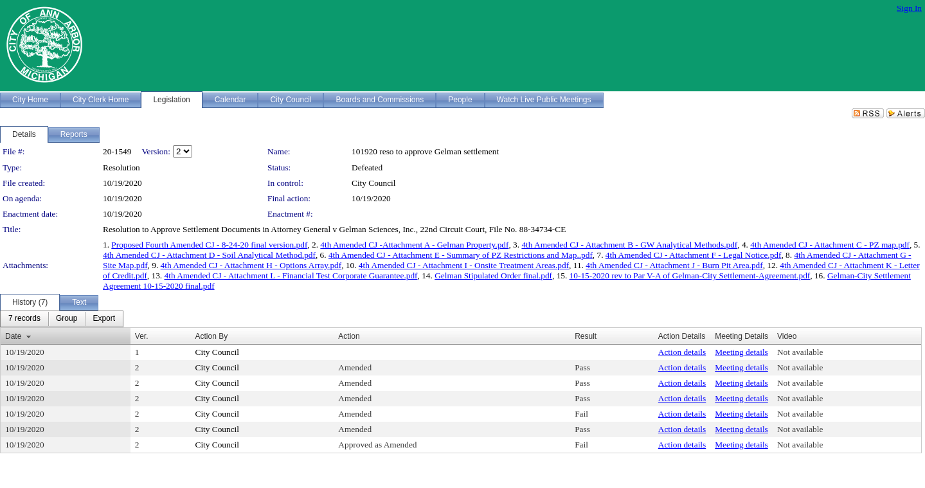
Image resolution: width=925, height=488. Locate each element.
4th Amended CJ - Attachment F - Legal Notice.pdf (694, 255)
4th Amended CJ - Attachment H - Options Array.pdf (251, 265)
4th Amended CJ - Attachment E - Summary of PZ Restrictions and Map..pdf (460, 255)
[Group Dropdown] (66, 319)
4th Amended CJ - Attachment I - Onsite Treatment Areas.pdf (464, 265)
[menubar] (61, 319)
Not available (800, 352)
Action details (682, 352)
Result (586, 336)
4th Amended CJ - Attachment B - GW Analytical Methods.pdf (629, 244)
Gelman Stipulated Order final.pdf (493, 275)
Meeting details (741, 352)
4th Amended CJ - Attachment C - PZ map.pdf (830, 244)
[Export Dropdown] (104, 319)
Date (13, 336)
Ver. (141, 336)
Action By (211, 336)
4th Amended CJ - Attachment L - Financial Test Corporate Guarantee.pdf (291, 275)
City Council (374, 183)
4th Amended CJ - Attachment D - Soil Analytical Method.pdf (209, 255)
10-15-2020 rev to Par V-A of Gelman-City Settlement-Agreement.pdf (690, 275)
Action (348, 336)
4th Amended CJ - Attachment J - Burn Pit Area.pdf (674, 265)
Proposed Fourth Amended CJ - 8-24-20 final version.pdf (209, 244)
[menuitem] (24, 319)
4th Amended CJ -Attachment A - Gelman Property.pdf (414, 244)
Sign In (909, 8)
